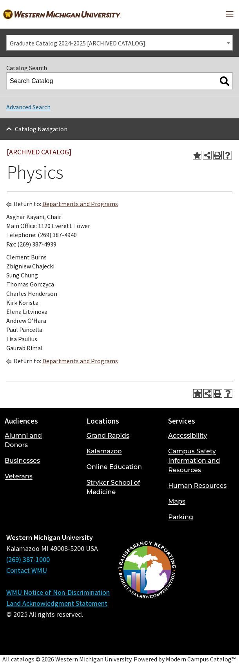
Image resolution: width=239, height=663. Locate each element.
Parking (180, 517)
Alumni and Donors (23, 440)
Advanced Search (28, 107)
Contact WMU (26, 570)
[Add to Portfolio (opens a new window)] (197, 155)
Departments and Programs (80, 204)
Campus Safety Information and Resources (194, 460)
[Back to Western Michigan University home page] (62, 14)
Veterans (19, 476)
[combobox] (119, 43)
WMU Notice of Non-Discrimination (58, 592)
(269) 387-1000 (28, 559)
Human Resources (197, 485)
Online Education (114, 467)
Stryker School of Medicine (113, 487)
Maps (176, 501)
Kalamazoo (104, 451)
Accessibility (187, 435)
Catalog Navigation (41, 129)
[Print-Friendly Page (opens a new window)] (217, 155)
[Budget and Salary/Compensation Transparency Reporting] (147, 590)
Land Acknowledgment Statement (56, 603)
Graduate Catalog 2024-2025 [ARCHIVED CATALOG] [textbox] (77, 43)
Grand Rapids (108, 435)
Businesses (22, 460)
